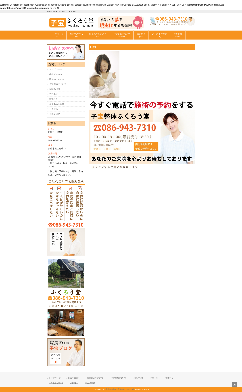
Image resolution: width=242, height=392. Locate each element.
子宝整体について (58, 84)
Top (234, 384)
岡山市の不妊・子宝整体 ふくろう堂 (120, 389)
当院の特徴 (54, 89)
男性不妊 (53, 94)
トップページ (55, 69)
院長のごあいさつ (58, 79)
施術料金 (53, 99)
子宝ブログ (54, 114)
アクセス (53, 109)
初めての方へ (55, 74)
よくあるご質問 (56, 104)
